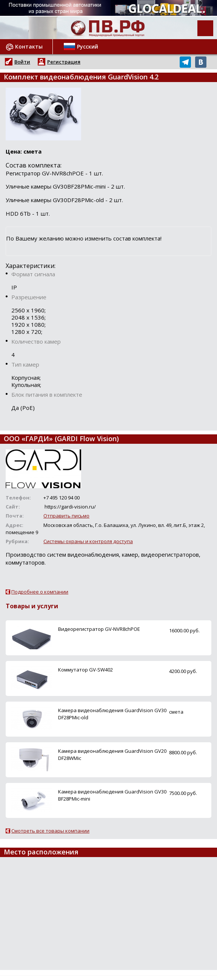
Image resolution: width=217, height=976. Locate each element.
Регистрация (63, 61)
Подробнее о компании (39, 591)
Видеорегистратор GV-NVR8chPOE (99, 629)
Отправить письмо (66, 515)
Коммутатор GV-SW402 (85, 669)
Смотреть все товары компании (50, 830)
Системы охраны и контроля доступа (88, 541)
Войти (22, 61)
